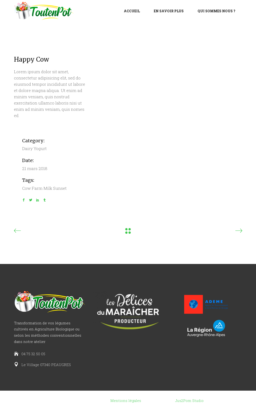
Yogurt (40, 148)
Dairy (27, 148)
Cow (26, 188)
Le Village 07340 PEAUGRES (46, 364)
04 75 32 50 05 (33, 353)
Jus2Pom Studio (189, 400)
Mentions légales (125, 400)
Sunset (60, 188)
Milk (48, 188)
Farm (37, 188)
